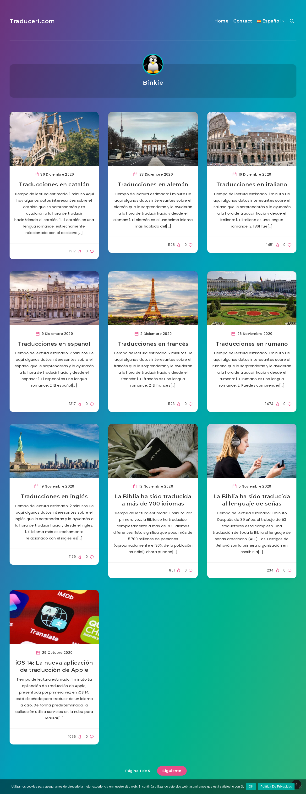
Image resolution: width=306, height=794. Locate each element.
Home (221, 21)
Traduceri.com (32, 21)
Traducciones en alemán (153, 184)
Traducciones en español (54, 344)
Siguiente (171, 770)
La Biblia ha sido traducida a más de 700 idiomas (153, 500)
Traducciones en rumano (252, 344)
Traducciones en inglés (54, 496)
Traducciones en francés (153, 344)
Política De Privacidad (276, 786)
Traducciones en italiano (251, 184)
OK (251, 786)
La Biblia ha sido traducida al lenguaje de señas (251, 500)
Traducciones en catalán (54, 184)
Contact (242, 21)
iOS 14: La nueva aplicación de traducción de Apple (54, 666)
